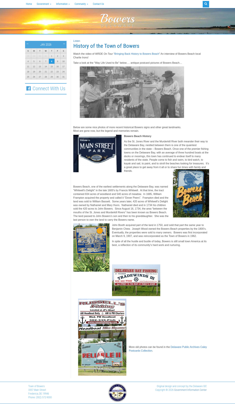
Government (44, 3)
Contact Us (98, 3)
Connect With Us (45, 88)
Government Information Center (190, 389)
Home (29, 3)
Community (81, 3)
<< (27, 44)
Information (63, 3)
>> (64, 44)
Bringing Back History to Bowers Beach (136, 53)
